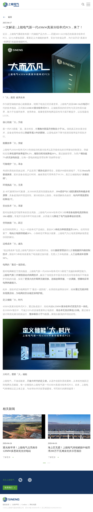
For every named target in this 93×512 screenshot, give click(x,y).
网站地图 (33, 505)
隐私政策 (6, 505)
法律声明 (15, 505)
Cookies (24, 505)
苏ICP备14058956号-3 (33, 508)
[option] (24, 437)
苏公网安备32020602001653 (51, 508)
